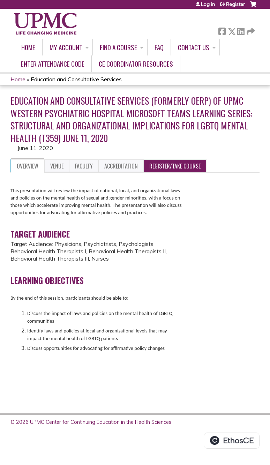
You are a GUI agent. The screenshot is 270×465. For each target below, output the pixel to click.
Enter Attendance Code (52, 64)
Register (235, 4)
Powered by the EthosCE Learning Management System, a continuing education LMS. (232, 441)
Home (28, 47)
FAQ (159, 47)
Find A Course (118, 47)
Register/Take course (175, 166)
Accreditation (121, 166)
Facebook (221, 30)
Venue (56, 166)
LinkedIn (240, 30)
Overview (27, 166)
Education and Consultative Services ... (78, 79)
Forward (250, 30)
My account (66, 47)
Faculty (84, 166)
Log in (208, 4)
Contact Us (193, 47)
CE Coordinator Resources (136, 64)
